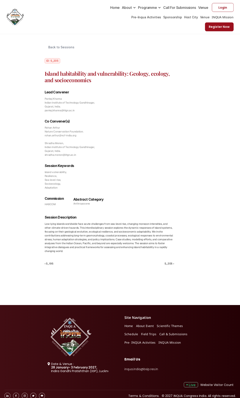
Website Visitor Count (217, 384)
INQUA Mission (223, 17)
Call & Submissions (173, 334)
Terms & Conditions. (144, 395)
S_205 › (169, 263)
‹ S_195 (49, 263)
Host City (191, 17)
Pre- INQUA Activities (139, 342)
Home (115, 7)
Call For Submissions (179, 7)
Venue (203, 7)
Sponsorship (172, 17)
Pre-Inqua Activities (146, 17)
